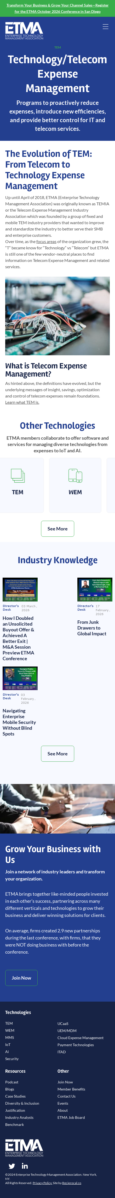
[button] (105, 27)
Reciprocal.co (71, 1183)
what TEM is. (22, 402)
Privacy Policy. (42, 1183)
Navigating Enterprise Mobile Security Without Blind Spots (19, 722)
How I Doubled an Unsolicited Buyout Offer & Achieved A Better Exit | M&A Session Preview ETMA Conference (18, 638)
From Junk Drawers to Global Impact (91, 627)
